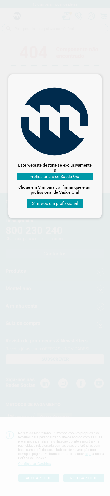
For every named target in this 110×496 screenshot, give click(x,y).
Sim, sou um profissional (55, 203)
